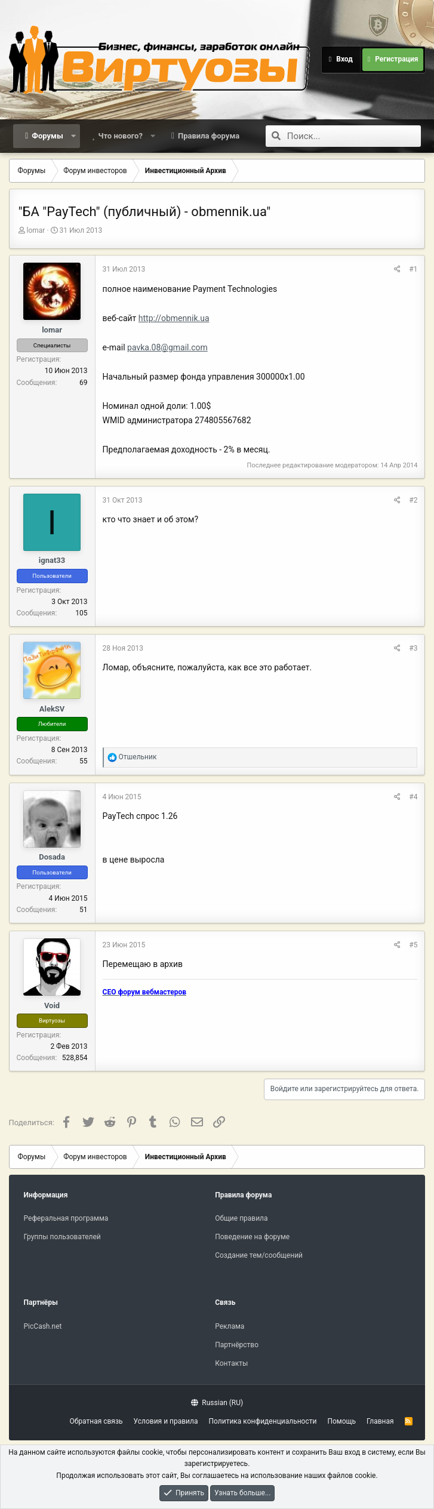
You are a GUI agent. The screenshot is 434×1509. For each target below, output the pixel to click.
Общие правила (241, 1218)
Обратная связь (95, 1421)
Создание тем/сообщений (259, 1255)
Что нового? (120, 135)
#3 (413, 648)
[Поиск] (354, 136)
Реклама (229, 1326)
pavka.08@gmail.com (167, 347)
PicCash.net (43, 1326)
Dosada (52, 856)
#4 (413, 797)
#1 (413, 269)
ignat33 (52, 560)
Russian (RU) (217, 1403)
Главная (380, 1421)
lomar (36, 230)
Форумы (47, 135)
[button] (73, 136)
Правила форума (208, 135)
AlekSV (52, 708)
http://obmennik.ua (174, 318)
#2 (413, 500)
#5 (413, 945)
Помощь (341, 1421)
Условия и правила (166, 1421)
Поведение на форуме (252, 1237)
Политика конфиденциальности (262, 1421)
